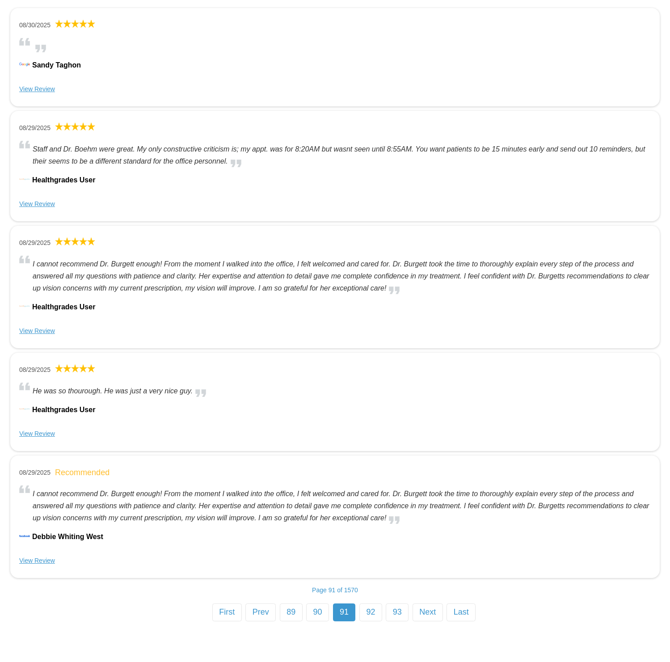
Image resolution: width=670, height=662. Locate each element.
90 (317, 611)
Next (427, 611)
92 (370, 611)
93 (397, 611)
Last (461, 611)
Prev (261, 611)
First (227, 611)
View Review (37, 89)
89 (291, 611)
